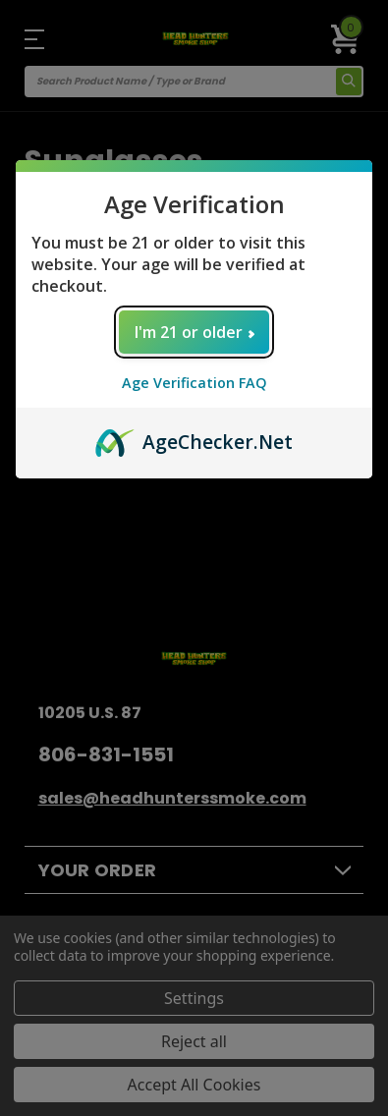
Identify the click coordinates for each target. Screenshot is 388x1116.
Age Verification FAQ (194, 382)
